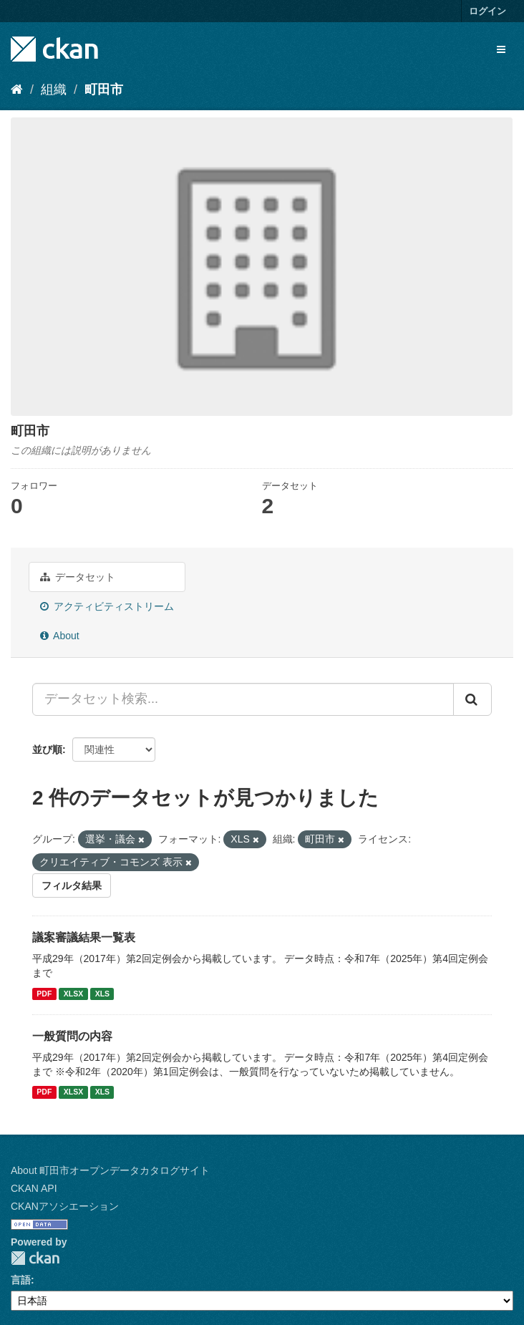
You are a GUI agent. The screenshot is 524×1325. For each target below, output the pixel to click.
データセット (77, 577)
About (59, 635)
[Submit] (472, 699)
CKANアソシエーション (65, 1206)
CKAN (35, 1258)
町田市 (103, 89)
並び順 (47, 749)
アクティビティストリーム (107, 606)
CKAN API (34, 1188)
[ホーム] (17, 89)
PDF (44, 993)
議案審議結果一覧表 (83, 937)
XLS (102, 993)
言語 (21, 1280)
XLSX (73, 993)
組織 (54, 89)
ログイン (487, 11)
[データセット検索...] (243, 699)
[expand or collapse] (501, 49)
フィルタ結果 (72, 885)
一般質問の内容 (72, 1036)
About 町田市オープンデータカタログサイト (110, 1170)
